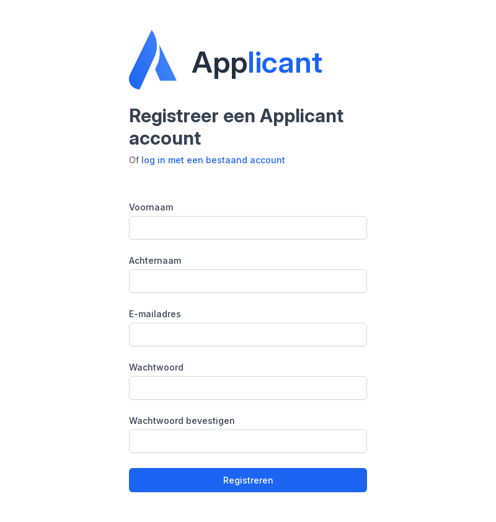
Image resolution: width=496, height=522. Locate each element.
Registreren (248, 480)
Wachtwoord (156, 367)
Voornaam (151, 207)
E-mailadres (155, 313)
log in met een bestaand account (213, 160)
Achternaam (155, 260)
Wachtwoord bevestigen (182, 420)
